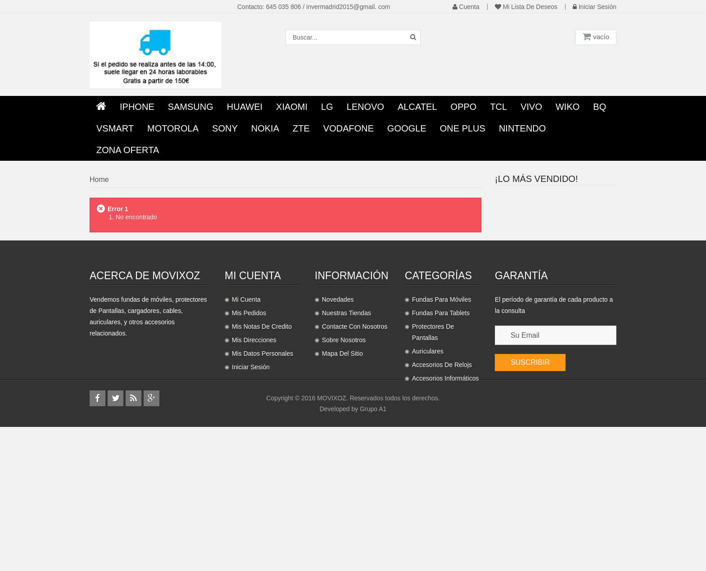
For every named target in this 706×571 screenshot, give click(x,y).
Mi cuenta (253, 385)
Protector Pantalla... (576, 199)
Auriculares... (565, 300)
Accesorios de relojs (442, 474)
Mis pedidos (249, 422)
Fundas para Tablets (441, 422)
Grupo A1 (373, 553)
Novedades (338, 409)
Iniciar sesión (594, 7)
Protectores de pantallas (433, 442)
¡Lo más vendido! (536, 179)
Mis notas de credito (262, 436)
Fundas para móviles (441, 409)
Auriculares (428, 461)
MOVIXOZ (331, 542)
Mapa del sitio (342, 463)
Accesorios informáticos (445, 488)
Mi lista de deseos (526, 7)
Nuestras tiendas (346, 422)
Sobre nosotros (344, 449)
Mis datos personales (262, 463)
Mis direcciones (254, 449)
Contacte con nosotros (355, 436)
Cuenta (466, 7)
